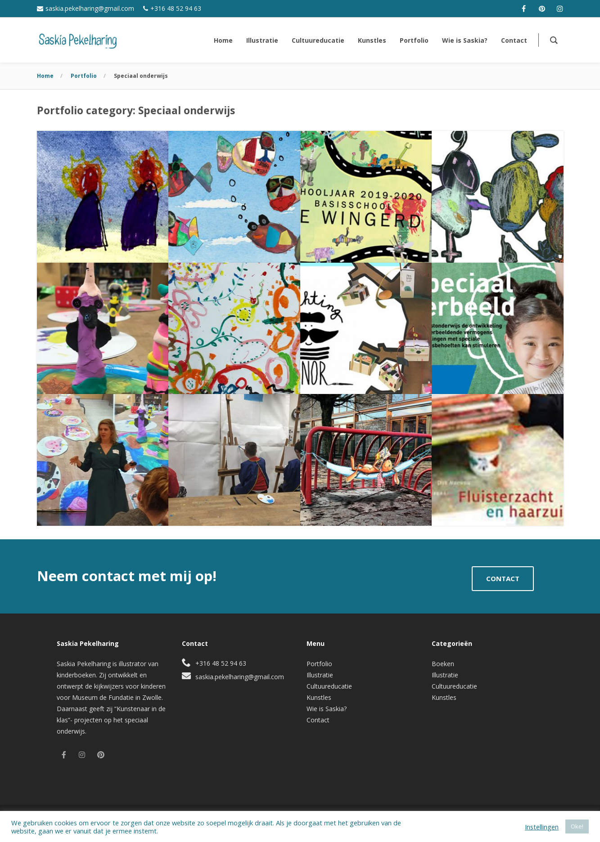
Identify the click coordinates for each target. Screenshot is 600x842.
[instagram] (560, 8)
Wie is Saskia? (327, 708)
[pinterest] (542, 8)
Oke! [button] (577, 826)
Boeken (443, 663)
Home (45, 76)
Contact (318, 720)
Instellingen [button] (542, 827)
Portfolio (84, 76)
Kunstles (319, 697)
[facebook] (524, 8)
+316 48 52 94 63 (175, 8)
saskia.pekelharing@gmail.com (89, 8)
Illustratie (320, 675)
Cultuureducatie (329, 686)
